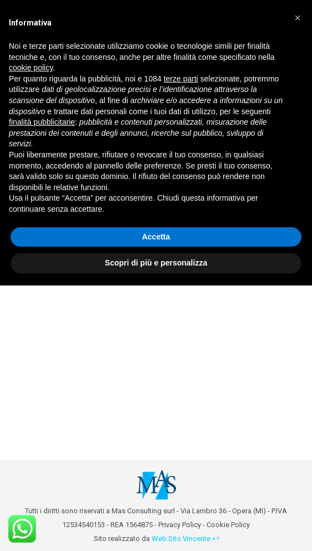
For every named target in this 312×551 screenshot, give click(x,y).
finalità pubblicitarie (42, 122)
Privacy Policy (179, 525)
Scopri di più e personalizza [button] (156, 262)
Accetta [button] (156, 236)
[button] (297, 18)
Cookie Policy (228, 525)
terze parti (181, 78)
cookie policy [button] (31, 67)
